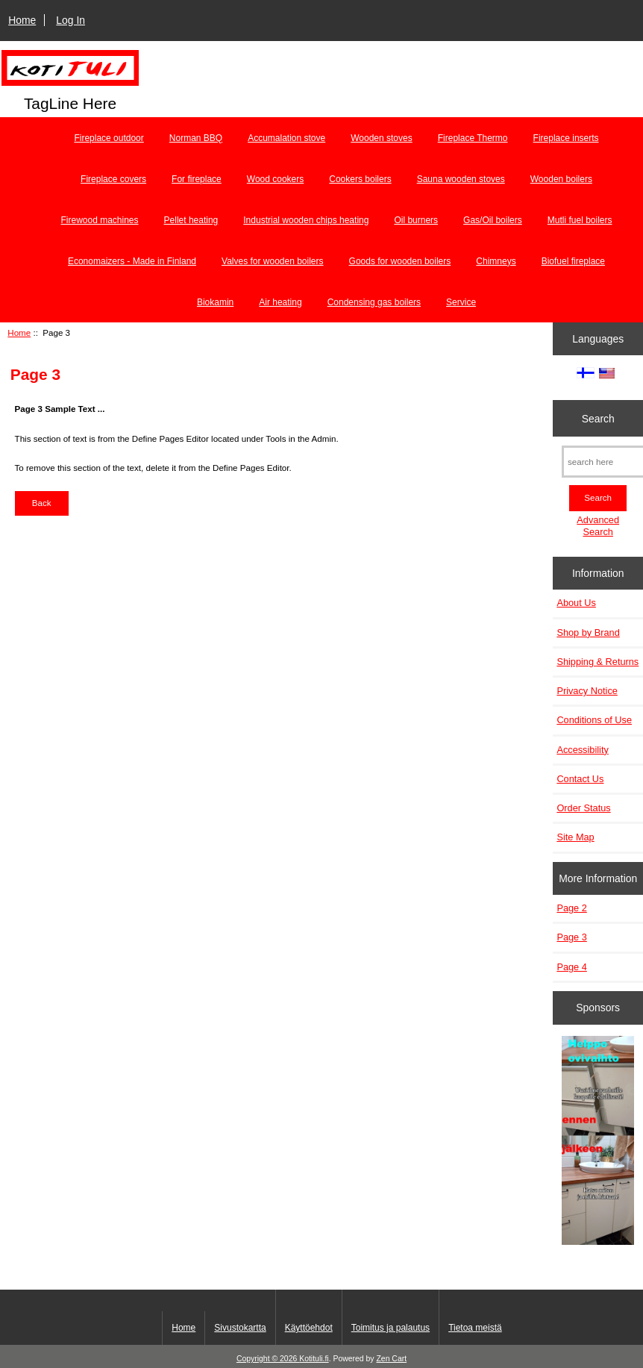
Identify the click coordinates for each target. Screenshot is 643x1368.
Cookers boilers (360, 179)
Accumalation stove (286, 138)
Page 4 (571, 966)
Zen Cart (391, 1359)
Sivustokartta (240, 1327)
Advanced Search (598, 525)
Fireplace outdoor (108, 138)
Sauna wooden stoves (461, 179)
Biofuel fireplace (573, 261)
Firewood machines (100, 220)
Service (461, 302)
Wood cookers (275, 179)
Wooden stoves (382, 138)
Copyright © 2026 (267, 1359)
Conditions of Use (594, 719)
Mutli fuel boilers (580, 220)
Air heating (280, 302)
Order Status (583, 807)
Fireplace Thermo (473, 138)
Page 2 (571, 907)
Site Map (575, 837)
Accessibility (582, 749)
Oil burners (416, 220)
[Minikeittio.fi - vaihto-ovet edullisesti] (598, 1142)
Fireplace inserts (566, 138)
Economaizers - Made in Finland (132, 261)
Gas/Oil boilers (492, 220)
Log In (70, 20)
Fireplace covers (113, 179)
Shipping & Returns (597, 661)
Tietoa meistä (475, 1327)
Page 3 (571, 937)
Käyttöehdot (309, 1327)
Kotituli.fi (313, 1359)
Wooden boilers (561, 179)
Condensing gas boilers (374, 302)
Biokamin (215, 302)
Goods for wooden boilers (400, 261)
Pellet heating (191, 220)
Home (22, 20)
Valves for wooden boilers (273, 261)
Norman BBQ (195, 138)
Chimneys (495, 261)
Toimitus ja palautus (390, 1327)
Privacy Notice (586, 690)
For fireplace (197, 179)
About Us (575, 602)
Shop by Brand (587, 632)
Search (598, 418)
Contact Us (579, 778)
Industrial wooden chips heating (305, 220)
